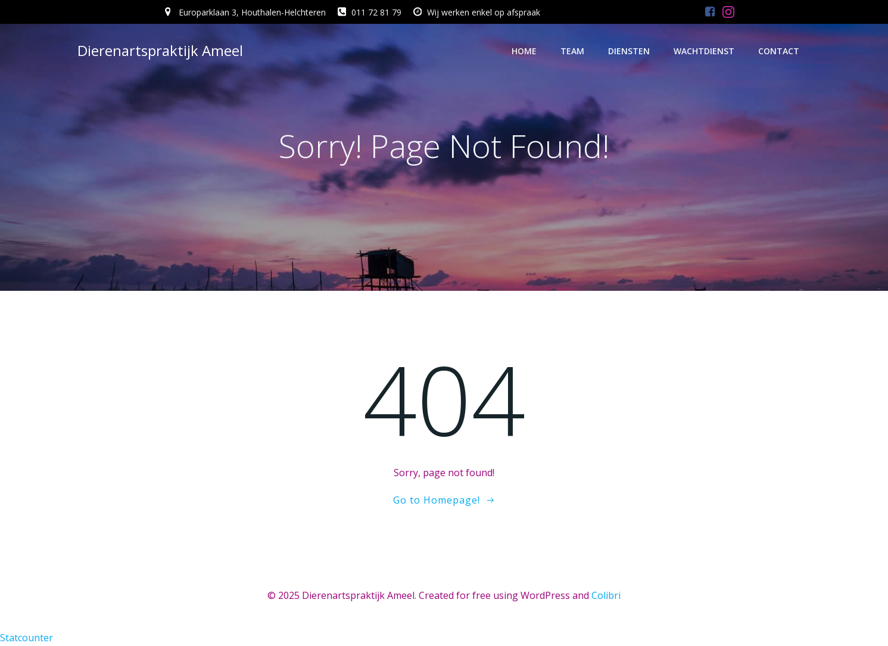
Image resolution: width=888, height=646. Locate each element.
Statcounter (26, 637)
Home (524, 51)
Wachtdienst (704, 51)
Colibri (606, 595)
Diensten (629, 51)
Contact (778, 51)
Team (572, 51)
